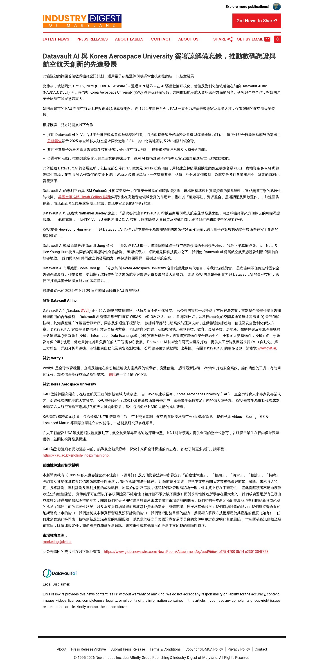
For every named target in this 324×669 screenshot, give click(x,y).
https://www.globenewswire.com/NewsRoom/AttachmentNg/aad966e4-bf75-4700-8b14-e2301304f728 (186, 552)
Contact (161, 39)
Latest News (56, 39)
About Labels (129, 39)
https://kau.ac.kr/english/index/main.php (76, 455)
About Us (188, 39)
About (61, 649)
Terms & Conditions (165, 649)
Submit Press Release (127, 649)
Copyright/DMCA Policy (204, 649)
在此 (112, 374)
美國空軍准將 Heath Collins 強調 (84, 197)
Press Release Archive (88, 649)
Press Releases (92, 39)
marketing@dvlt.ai (57, 542)
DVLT (85, 310)
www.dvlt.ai (267, 348)
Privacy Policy (239, 649)
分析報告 (54, 141)
